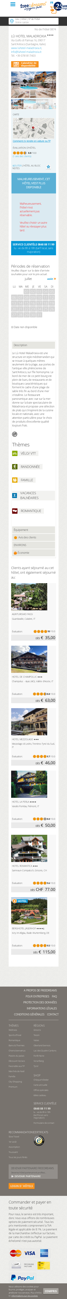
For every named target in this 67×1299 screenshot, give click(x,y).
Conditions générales (29, 1014)
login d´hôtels (21, 1186)
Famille (12, 1076)
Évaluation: (17, 631)
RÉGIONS (39, 1025)
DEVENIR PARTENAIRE (27, 1176)
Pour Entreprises (37, 996)
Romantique (14, 1040)
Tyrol (36, 1066)
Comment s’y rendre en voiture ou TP (32, 141)
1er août (13, 1141)
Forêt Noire (39, 1055)
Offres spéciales (41, 1090)
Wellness (13, 1029)
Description (20, 345)
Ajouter (16, 165)
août (50, 278)
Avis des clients (25, 537)
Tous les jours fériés (18, 1157)
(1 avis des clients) (22, 156)
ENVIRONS (20, 545)
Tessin (37, 1035)
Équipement (21, 530)
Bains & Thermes (17, 1045)
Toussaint (13, 1152)
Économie (21, 553)
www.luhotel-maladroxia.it (26, 48)
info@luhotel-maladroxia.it (26, 52)
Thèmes (14, 1025)
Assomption (14, 1146)
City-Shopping (15, 1081)
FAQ (54, 996)
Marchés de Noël (17, 1071)
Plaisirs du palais (16, 1055)
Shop (37, 1075)
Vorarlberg (39, 1060)
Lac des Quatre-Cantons (45, 1050)
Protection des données (40, 1002)
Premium (13, 1086)
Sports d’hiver (15, 1035)
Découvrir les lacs (17, 1060)
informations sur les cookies (24, 1295)
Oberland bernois (42, 1045)
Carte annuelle (40, 1084)
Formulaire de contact (44, 1122)
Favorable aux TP (17, 1066)
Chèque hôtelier (41, 1079)
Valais (36, 1040)
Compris (51, 1291)
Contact (53, 1014)
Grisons (37, 1029)
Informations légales (42, 1008)
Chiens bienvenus (17, 1050)
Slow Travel (14, 1136)
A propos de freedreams (40, 990)
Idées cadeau (40, 1095)
